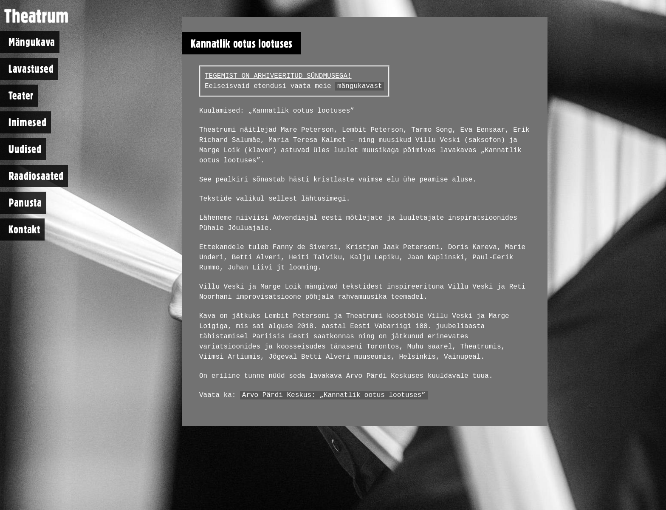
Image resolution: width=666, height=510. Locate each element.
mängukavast (359, 86)
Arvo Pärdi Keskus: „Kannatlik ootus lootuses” (334, 395)
